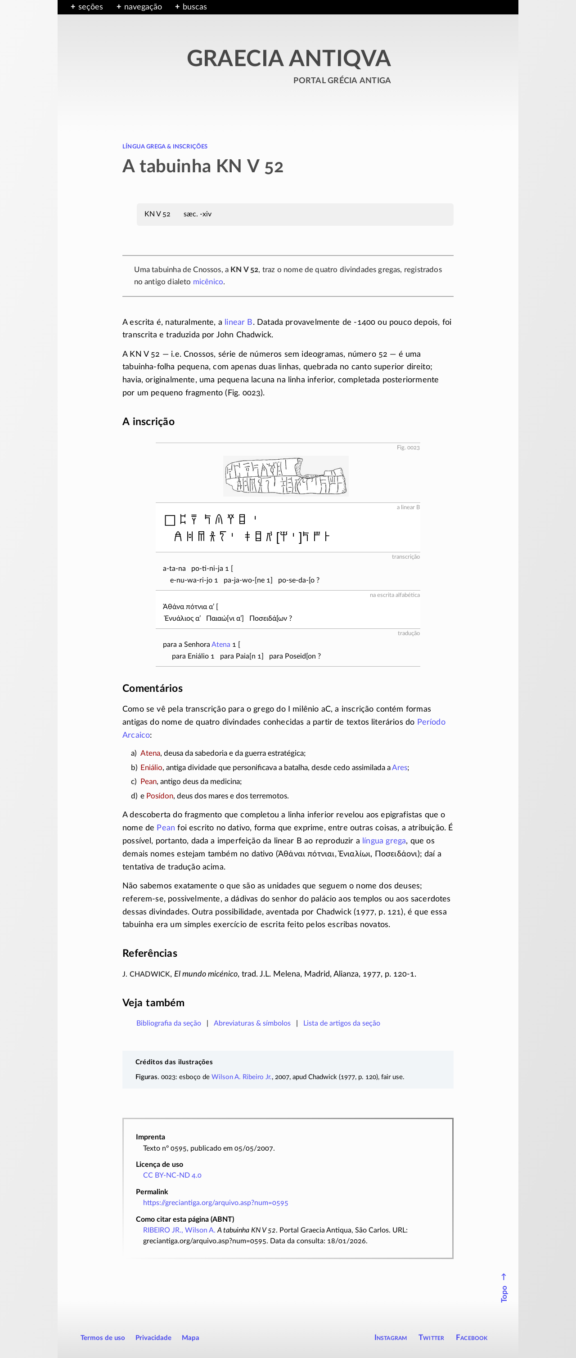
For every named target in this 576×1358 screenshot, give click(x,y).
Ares (399, 767)
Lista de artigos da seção (341, 1023)
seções (90, 7)
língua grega (384, 841)
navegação (143, 7)
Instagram (390, 1337)
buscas (195, 7)
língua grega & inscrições (165, 146)
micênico (208, 282)
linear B (238, 322)
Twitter (431, 1337)
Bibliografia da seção (168, 1023)
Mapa (190, 1338)
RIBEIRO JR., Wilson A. (179, 1230)
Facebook (472, 1337)
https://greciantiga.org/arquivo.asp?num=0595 (215, 1202)
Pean (166, 828)
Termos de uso (103, 1338)
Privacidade (153, 1338)
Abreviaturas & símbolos (252, 1023)
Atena (221, 644)
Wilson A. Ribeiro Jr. (242, 1077)
